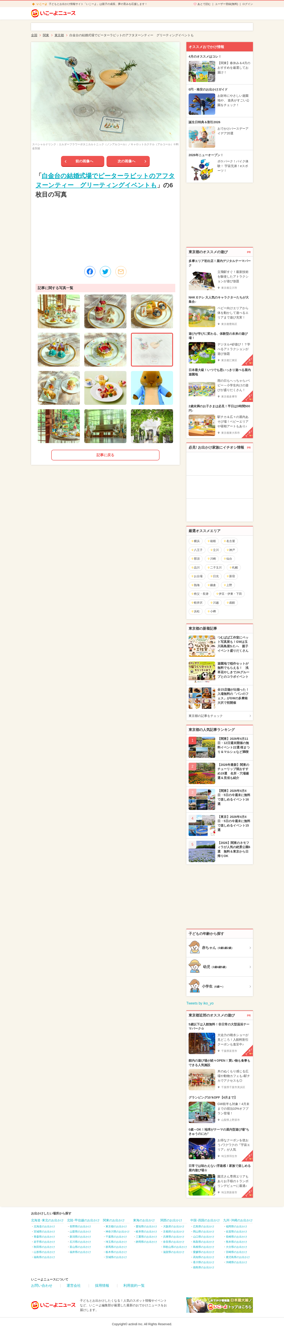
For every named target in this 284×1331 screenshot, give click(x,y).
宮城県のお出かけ (44, 1231)
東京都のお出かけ (116, 1226)
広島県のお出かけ (203, 1226)
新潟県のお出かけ (80, 1236)
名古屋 (229, 541)
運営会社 (74, 1285)
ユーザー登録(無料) (226, 4)
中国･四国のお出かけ (205, 1220)
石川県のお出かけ (80, 1241)
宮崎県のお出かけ (236, 1252)
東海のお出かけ (144, 1220)
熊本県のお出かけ (236, 1241)
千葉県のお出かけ (116, 1236)
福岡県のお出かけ (236, 1226)
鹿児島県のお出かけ (238, 1257)
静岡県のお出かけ (146, 1241)
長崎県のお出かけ (236, 1236)
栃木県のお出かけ (116, 1252)
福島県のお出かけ (44, 1257)
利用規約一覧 (134, 1285)
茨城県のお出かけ (116, 1257)
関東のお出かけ (114, 1220)
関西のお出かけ (171, 1220)
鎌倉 (211, 585)
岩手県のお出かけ (44, 1241)
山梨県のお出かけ (80, 1231)
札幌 (233, 567)
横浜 (195, 541)
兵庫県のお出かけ (173, 1236)
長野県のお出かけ (80, 1226)
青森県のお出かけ (44, 1236)
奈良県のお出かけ (173, 1241)
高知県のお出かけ (203, 1257)
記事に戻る (105, 455)
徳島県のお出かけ (203, 1267)
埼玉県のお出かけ (116, 1241)
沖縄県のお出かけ (236, 1262)
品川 (195, 567)
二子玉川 (214, 567)
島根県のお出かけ (203, 1246)
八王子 (197, 550)
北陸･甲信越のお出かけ (83, 1220)
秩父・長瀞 (199, 593)
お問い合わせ (41, 1285)
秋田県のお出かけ (44, 1246)
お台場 (197, 576)
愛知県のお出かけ (146, 1226)
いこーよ (42, 4)
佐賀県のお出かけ (236, 1231)
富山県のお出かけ (80, 1246)
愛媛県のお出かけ (203, 1252)
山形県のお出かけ (44, 1252)
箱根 (211, 541)
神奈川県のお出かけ (118, 1231)
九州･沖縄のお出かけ (238, 1220)
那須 (195, 558)
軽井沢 (197, 602)
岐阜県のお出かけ (146, 1231)
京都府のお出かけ (173, 1231)
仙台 (227, 558)
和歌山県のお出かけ (175, 1246)
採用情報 (102, 1285)
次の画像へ (126, 161)
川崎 (211, 558)
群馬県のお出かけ (116, 1246)
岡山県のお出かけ (203, 1231)
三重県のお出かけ (146, 1236)
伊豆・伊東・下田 (229, 593)
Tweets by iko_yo (200, 1003)
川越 (214, 602)
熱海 (195, 585)
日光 (214, 576)
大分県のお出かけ (236, 1246)
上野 (227, 585)
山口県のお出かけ (203, 1236)
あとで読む (204, 4)
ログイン (247, 4)
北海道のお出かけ (44, 1226)
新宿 (230, 576)
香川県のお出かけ (203, 1262)
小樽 (211, 611)
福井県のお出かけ (80, 1252)
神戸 (230, 550)
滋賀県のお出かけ (173, 1252)
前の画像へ (84, 161)
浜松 (195, 611)
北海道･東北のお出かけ (47, 1220)
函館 (230, 602)
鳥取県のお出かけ (203, 1241)
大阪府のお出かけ (173, 1226)
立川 (214, 550)
